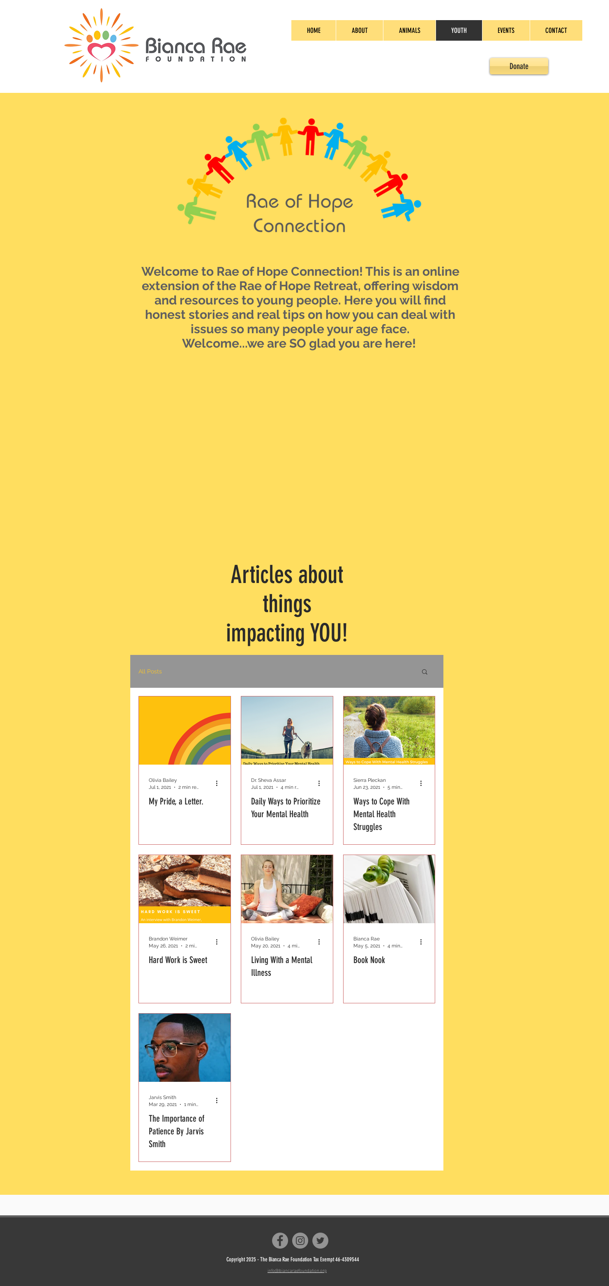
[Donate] (519, 66)
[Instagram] (300, 1241)
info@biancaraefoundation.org (297, 1270)
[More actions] (219, 783)
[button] (425, 672)
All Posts (150, 671)
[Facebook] (280, 1241)
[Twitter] (320, 1241)
